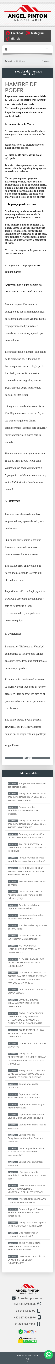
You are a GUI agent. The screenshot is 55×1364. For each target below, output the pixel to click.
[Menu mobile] (5, 49)
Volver (46, 61)
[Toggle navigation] (47, 49)
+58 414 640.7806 (25, 1304)
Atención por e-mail (27, 1298)
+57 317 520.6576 (25, 1317)
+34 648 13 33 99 (24, 1310)
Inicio (8, 61)
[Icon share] (15, 32)
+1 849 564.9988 (25, 1324)
